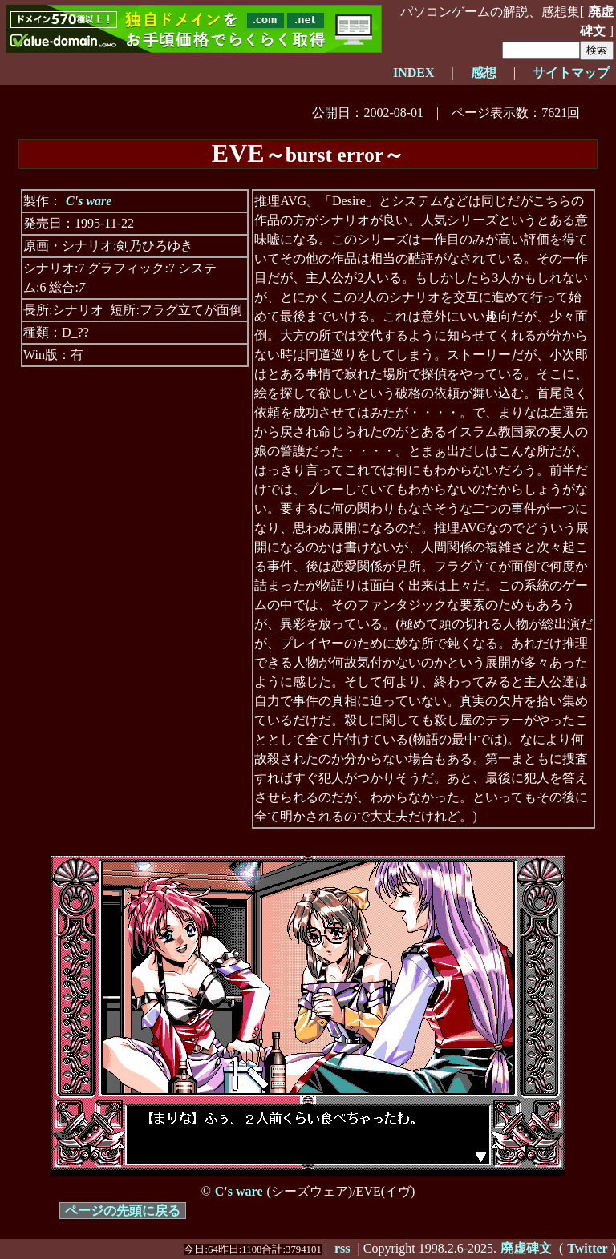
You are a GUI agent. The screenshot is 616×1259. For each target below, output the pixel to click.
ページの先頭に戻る (122, 1210)
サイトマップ (571, 72)
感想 (483, 72)
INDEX (414, 72)
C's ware (88, 201)
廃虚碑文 (597, 21)
